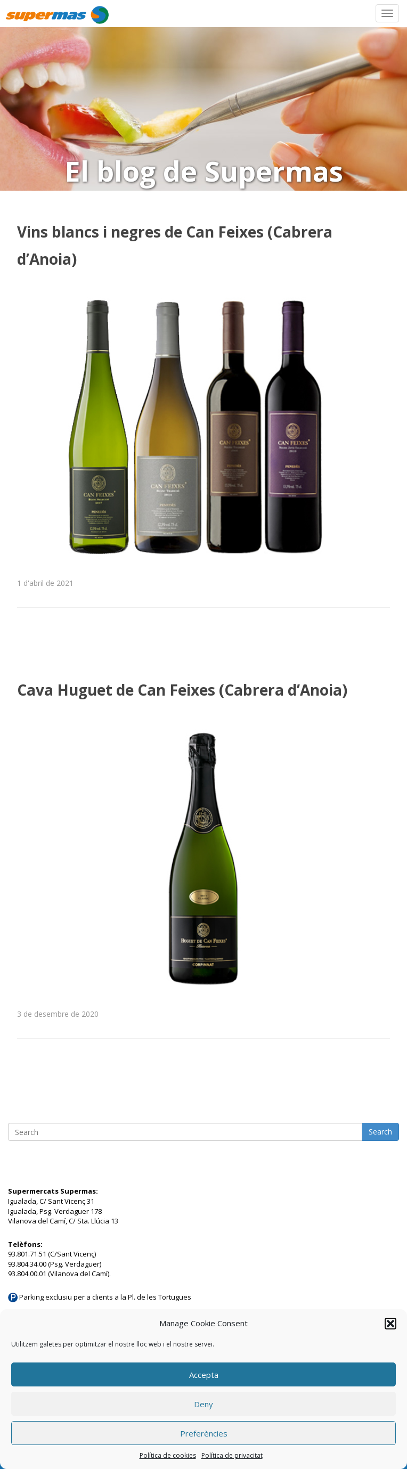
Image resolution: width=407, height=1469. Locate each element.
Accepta (203, 1374)
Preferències (203, 1433)
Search (380, 1132)
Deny (203, 1404)
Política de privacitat (232, 1455)
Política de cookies (168, 1455)
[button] (390, 1323)
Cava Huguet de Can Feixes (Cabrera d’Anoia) (182, 690)
